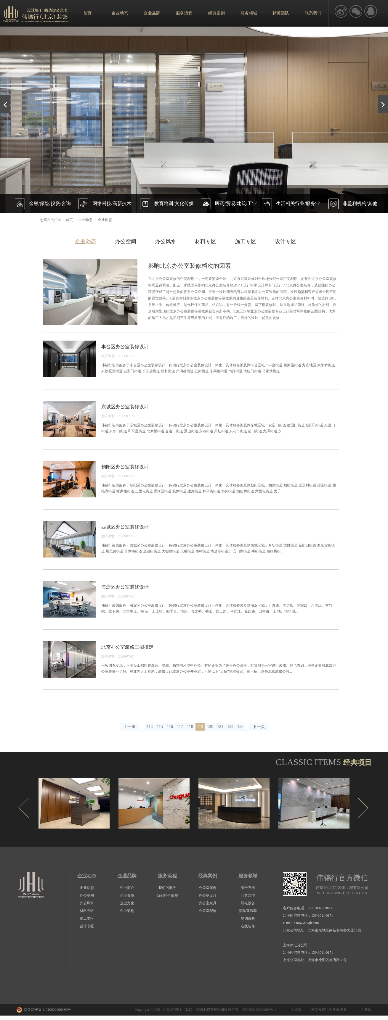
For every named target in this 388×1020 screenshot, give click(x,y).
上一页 (129, 726)
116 (170, 726)
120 (210, 726)
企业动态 (85, 220)
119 (200, 726)
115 (160, 726)
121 (220, 726)
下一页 (259, 726)
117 (180, 726)
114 (150, 726)
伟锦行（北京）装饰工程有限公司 (197, 1010)
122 (230, 726)
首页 (87, 13)
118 (190, 726)
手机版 (295, 1010)
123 (240, 726)
